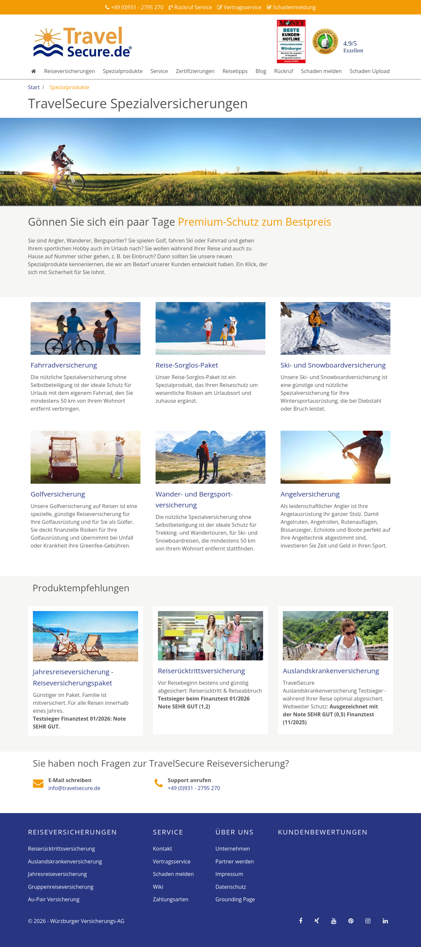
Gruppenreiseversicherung (60, 886)
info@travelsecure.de (74, 788)
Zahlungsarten (170, 899)
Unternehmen (232, 848)
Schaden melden (321, 71)
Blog (261, 71)
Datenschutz (230, 886)
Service (159, 71)
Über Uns (234, 831)
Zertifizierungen (195, 71)
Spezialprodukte (123, 71)
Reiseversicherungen (69, 71)
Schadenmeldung (291, 7)
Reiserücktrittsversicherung (61, 848)
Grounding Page (235, 899)
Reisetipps (234, 71)
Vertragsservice (239, 7)
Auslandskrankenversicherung (65, 861)
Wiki (158, 886)
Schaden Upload (370, 71)
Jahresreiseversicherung (57, 874)
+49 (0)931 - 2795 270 (134, 7)
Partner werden (234, 861)
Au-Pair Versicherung (53, 899)
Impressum (229, 874)
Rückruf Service (190, 7)
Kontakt (162, 848)
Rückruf (283, 71)
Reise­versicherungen (72, 831)
